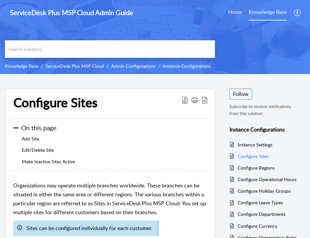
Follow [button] (241, 94)
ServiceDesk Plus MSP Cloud (75, 66)
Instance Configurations (187, 66)
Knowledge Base (21, 66)
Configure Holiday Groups (264, 191)
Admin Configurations (133, 66)
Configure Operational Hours (267, 179)
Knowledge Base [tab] (268, 12)
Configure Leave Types (260, 202)
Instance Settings (255, 144)
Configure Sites (253, 156)
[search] (110, 49)
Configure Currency (257, 226)
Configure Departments (262, 214)
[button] (297, 12)
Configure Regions (256, 168)
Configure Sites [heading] (55, 103)
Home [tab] (235, 12)
